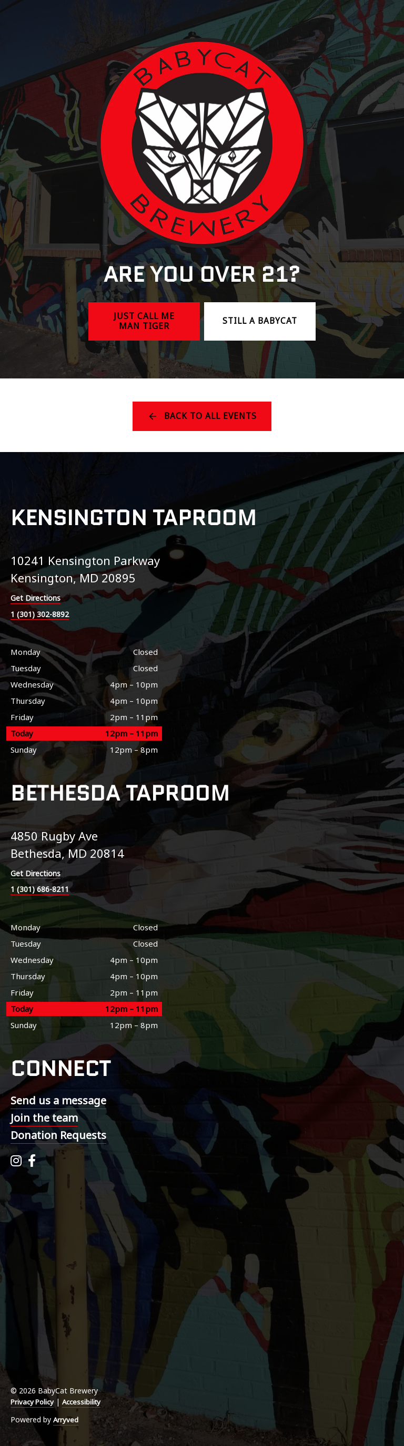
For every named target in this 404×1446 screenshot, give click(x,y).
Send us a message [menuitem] (58, 1100)
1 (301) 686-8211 (43, 889)
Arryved (66, 1419)
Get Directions (38, 597)
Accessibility (85, 1402)
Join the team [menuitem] (44, 1118)
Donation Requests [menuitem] (58, 1135)
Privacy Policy (34, 1402)
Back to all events (211, 416)
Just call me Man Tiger (144, 321)
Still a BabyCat (260, 321)
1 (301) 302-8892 (43, 614)
